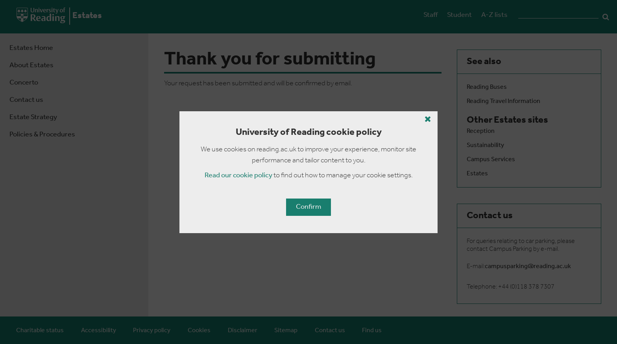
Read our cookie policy (238, 175)
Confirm (308, 207)
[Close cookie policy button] (428, 119)
